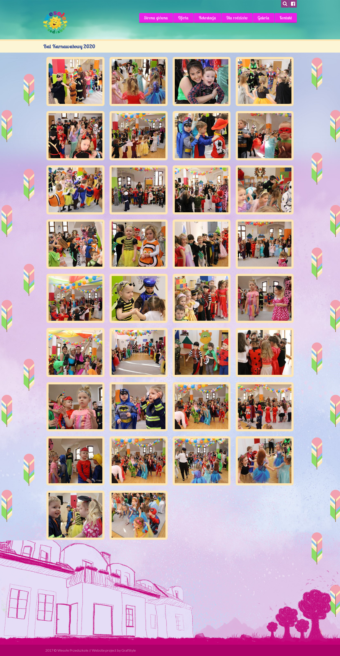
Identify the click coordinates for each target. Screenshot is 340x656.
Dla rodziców (237, 17)
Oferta (183, 17)
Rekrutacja (207, 17)
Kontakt (286, 17)
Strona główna (156, 17)
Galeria (264, 17)
